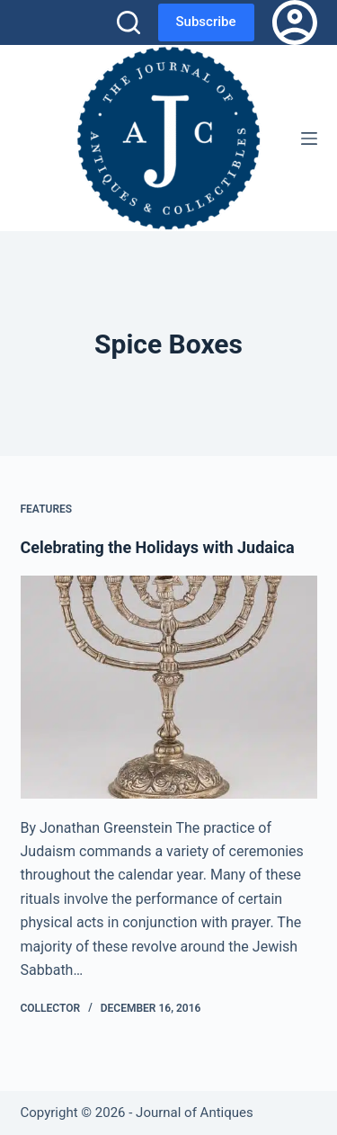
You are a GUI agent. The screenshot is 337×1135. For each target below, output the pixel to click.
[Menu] (309, 138)
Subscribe (206, 21)
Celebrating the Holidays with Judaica (158, 547)
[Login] (294, 22)
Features (47, 509)
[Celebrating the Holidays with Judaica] (169, 687)
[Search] (128, 22)
